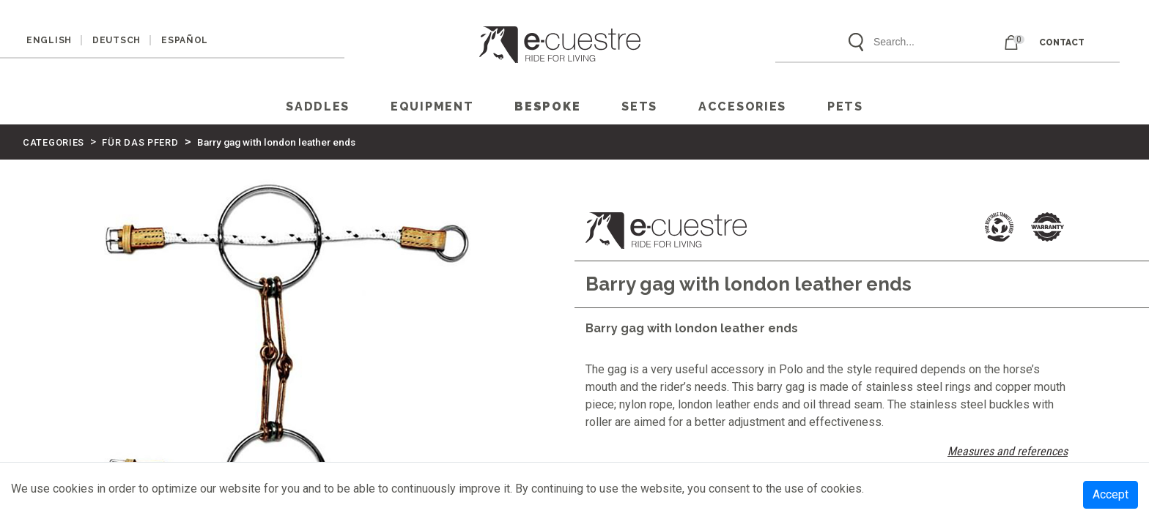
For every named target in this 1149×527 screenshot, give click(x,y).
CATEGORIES (53, 142)
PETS (845, 106)
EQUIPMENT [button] (432, 106)
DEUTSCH (116, 40)
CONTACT (1062, 42)
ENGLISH (49, 40)
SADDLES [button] (318, 106)
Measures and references (1007, 451)
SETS (639, 106)
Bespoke (547, 106)
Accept (1110, 494)
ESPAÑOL (184, 40)
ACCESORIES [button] (742, 106)
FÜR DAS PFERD (140, 142)
